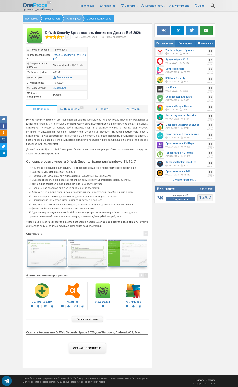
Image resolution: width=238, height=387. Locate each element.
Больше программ (87, 319)
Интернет (109, 5)
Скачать (104, 109)
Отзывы (135, 109)
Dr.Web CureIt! (102, 296)
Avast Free (72, 296)
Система (130, 5)
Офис (201, 5)
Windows (89, 5)
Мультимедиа (180, 5)
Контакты (199, 380)
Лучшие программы (184, 179)
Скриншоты (74, 108)
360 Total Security (41, 296)
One (35, 5)
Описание (43, 109)
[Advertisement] (120, 70)
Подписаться (180, 199)
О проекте (210, 380)
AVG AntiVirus (133, 296)
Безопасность (154, 5)
